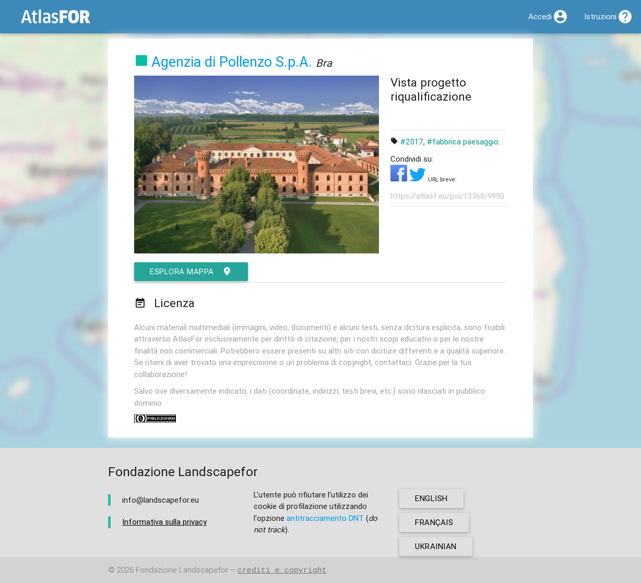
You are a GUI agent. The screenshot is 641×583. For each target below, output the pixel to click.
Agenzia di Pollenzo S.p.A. (231, 61)
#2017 (411, 142)
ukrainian (436, 546)
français (434, 522)
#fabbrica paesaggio (462, 142)
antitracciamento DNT (325, 518)
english (431, 498)
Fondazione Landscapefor (182, 570)
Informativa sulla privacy (164, 522)
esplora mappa (191, 271)
